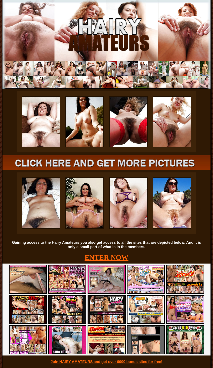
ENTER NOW (107, 257)
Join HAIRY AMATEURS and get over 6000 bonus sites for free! (106, 362)
